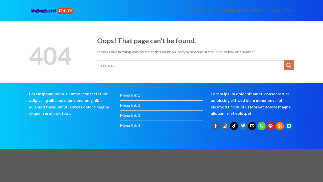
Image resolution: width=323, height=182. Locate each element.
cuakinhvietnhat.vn (242, 10)
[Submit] (289, 65)
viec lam (283, 10)
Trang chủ (200, 10)
